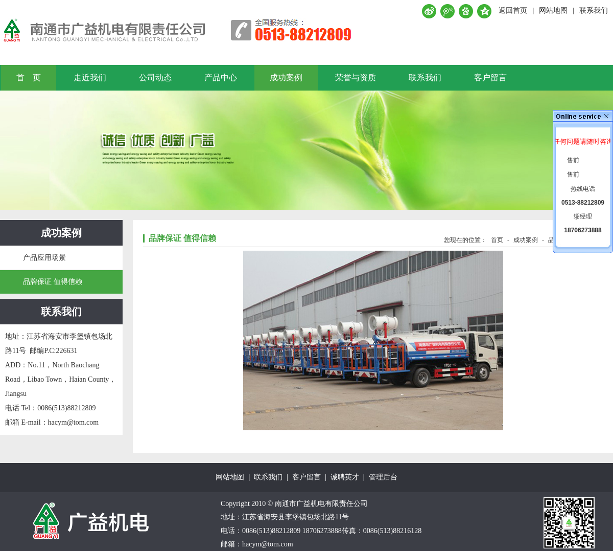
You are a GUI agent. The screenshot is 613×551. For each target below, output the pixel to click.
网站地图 (553, 10)
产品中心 (220, 77)
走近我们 (90, 77)
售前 (573, 160)
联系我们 (593, 10)
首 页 (28, 77)
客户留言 (490, 77)
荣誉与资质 (355, 77)
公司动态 (155, 77)
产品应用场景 (44, 257)
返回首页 (513, 10)
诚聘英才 (345, 477)
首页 (497, 240)
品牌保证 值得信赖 (52, 281)
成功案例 (286, 77)
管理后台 (383, 477)
